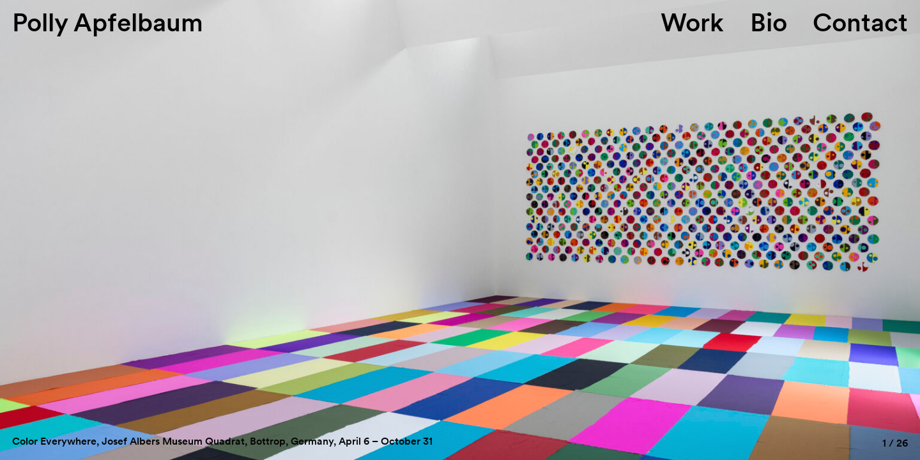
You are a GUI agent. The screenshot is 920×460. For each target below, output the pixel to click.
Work (692, 22)
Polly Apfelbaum (107, 22)
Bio (768, 22)
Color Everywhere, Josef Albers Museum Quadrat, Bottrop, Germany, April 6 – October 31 (222, 441)
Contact (860, 22)
